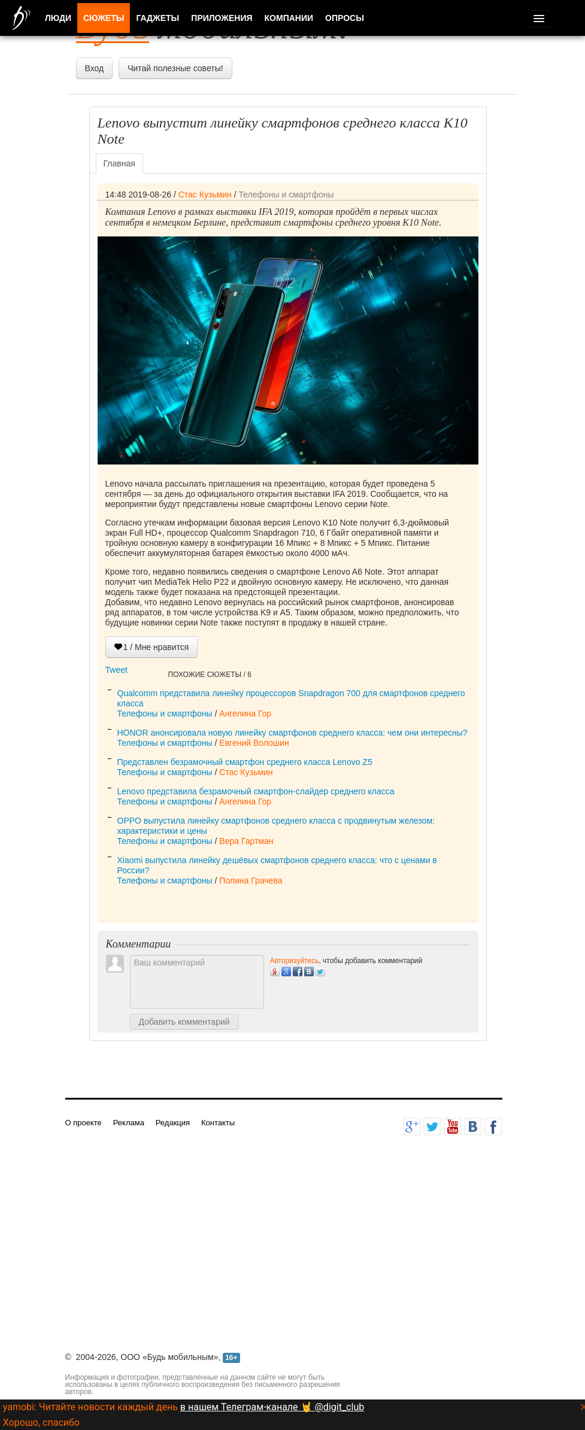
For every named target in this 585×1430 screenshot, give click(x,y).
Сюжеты (103, 18)
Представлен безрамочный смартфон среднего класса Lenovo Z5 (244, 762)
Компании (289, 18)
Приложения (221, 18)
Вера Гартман (246, 841)
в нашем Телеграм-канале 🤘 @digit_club (272, 1407)
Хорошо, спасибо (41, 1422)
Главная (119, 163)
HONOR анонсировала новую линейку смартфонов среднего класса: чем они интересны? (292, 732)
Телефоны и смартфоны (286, 194)
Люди (58, 18)
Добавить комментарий (184, 1022)
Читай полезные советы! (175, 68)
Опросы (344, 18)
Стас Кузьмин (205, 194)
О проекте (83, 1122)
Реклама (128, 1122)
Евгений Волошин (254, 743)
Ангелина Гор (245, 713)
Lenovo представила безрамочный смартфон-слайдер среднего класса (256, 791)
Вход (94, 68)
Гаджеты (157, 18)
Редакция (173, 1122)
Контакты (218, 1122)
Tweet (116, 670)
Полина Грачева (250, 880)
